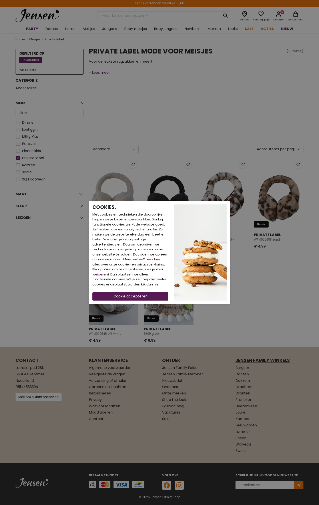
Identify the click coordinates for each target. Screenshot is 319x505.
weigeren (100, 274)
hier (157, 259)
